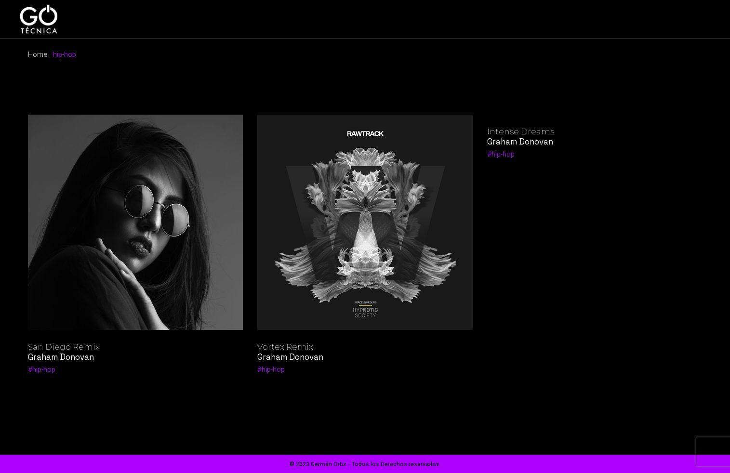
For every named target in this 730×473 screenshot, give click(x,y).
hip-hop (43, 369)
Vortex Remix (285, 347)
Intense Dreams (520, 131)
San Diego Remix (64, 347)
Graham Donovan (61, 357)
